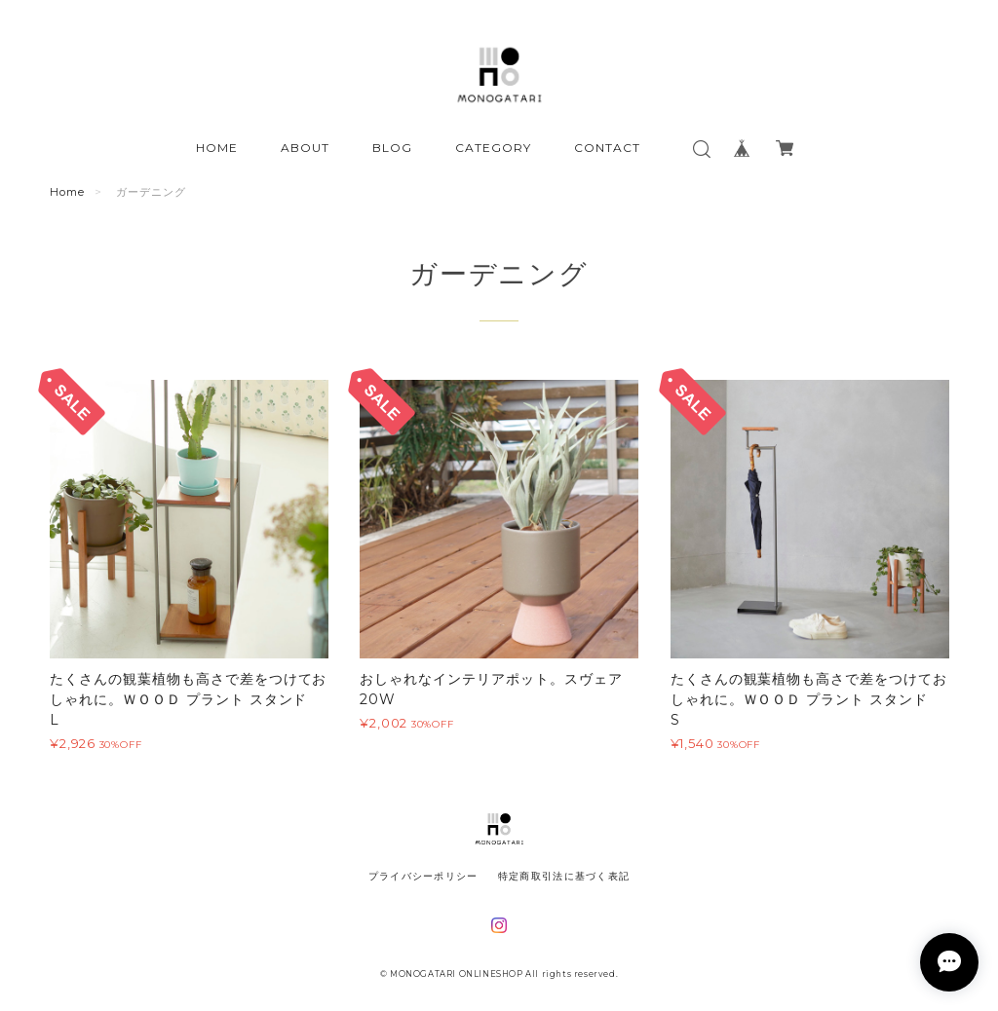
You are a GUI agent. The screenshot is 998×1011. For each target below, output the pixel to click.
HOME (217, 147)
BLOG (392, 147)
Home (67, 192)
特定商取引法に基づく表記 (564, 876)
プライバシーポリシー (423, 876)
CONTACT (607, 147)
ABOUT (305, 147)
